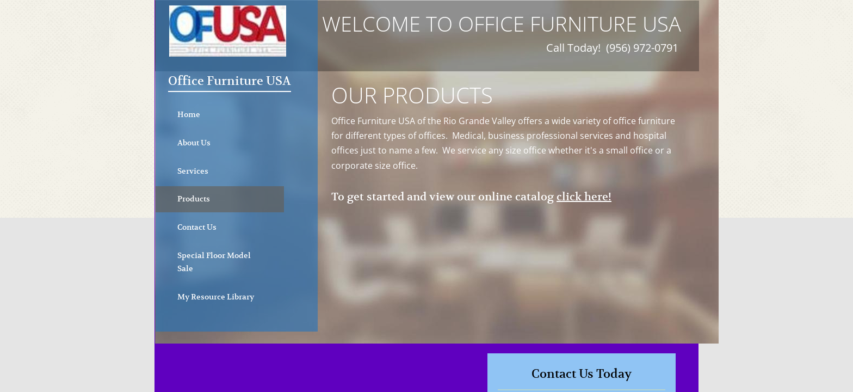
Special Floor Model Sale (214, 261)
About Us (194, 143)
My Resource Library (215, 297)
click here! (584, 197)
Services (192, 171)
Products (193, 199)
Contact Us (197, 227)
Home (188, 114)
